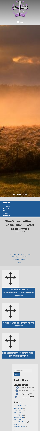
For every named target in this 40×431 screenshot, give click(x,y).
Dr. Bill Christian (18, 410)
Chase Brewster (18, 408)
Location (6, 215)
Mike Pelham (17, 419)
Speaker (6, 206)
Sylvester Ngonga (19, 417)
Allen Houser (17, 424)
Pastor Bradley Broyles (20, 406)
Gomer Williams (18, 415)
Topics (6, 213)
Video (19, 262)
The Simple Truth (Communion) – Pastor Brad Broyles (18, 292)
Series (6, 208)
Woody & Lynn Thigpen (20, 422)
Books (6, 211)
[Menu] (20, 22)
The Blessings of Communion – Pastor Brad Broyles (18, 354)
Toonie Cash (17, 413)
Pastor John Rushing (19, 426)
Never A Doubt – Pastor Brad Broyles (18, 324)
